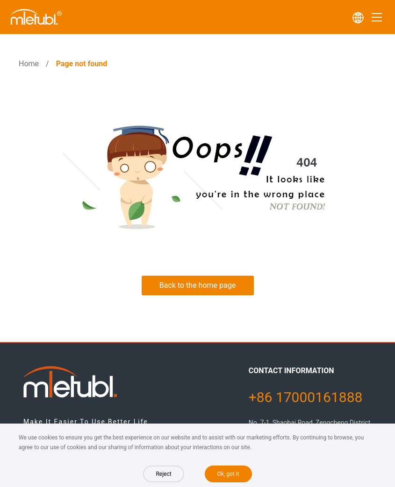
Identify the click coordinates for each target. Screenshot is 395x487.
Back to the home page (197, 285)
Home (29, 63)
